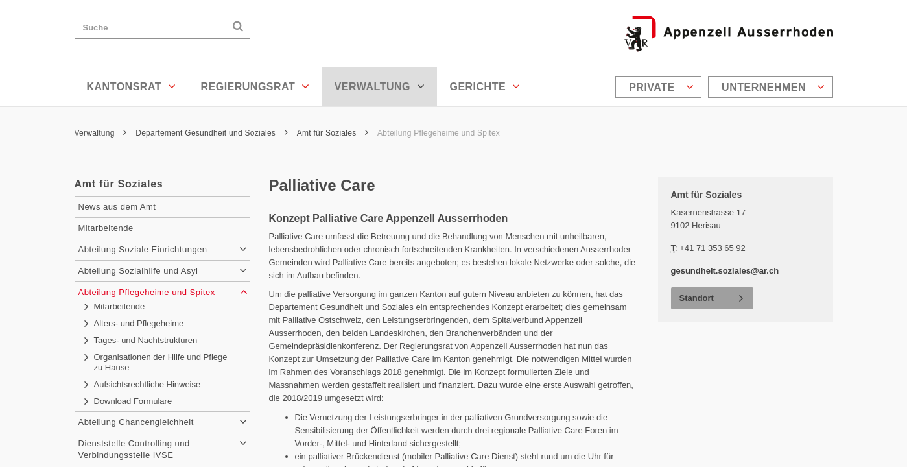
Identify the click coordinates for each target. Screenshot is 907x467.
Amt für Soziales (333, 133)
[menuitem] (660, 86)
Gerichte (484, 86)
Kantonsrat (131, 86)
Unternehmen (773, 87)
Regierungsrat (254, 86)
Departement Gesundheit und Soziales (211, 133)
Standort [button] (696, 298)
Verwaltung (380, 86)
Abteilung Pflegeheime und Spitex (439, 133)
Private (661, 87)
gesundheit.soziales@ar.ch (725, 271)
